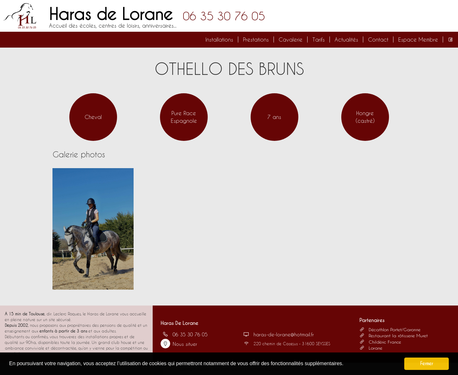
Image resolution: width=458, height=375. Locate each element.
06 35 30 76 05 (224, 16)
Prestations (256, 39)
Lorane (370, 347)
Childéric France (380, 341)
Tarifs (318, 39)
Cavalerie (290, 39)
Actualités (346, 39)
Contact (378, 39)
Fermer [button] (426, 363)
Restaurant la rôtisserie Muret (393, 335)
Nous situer (179, 344)
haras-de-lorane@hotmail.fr (277, 334)
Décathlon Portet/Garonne (389, 329)
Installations (219, 39)
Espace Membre (418, 39)
